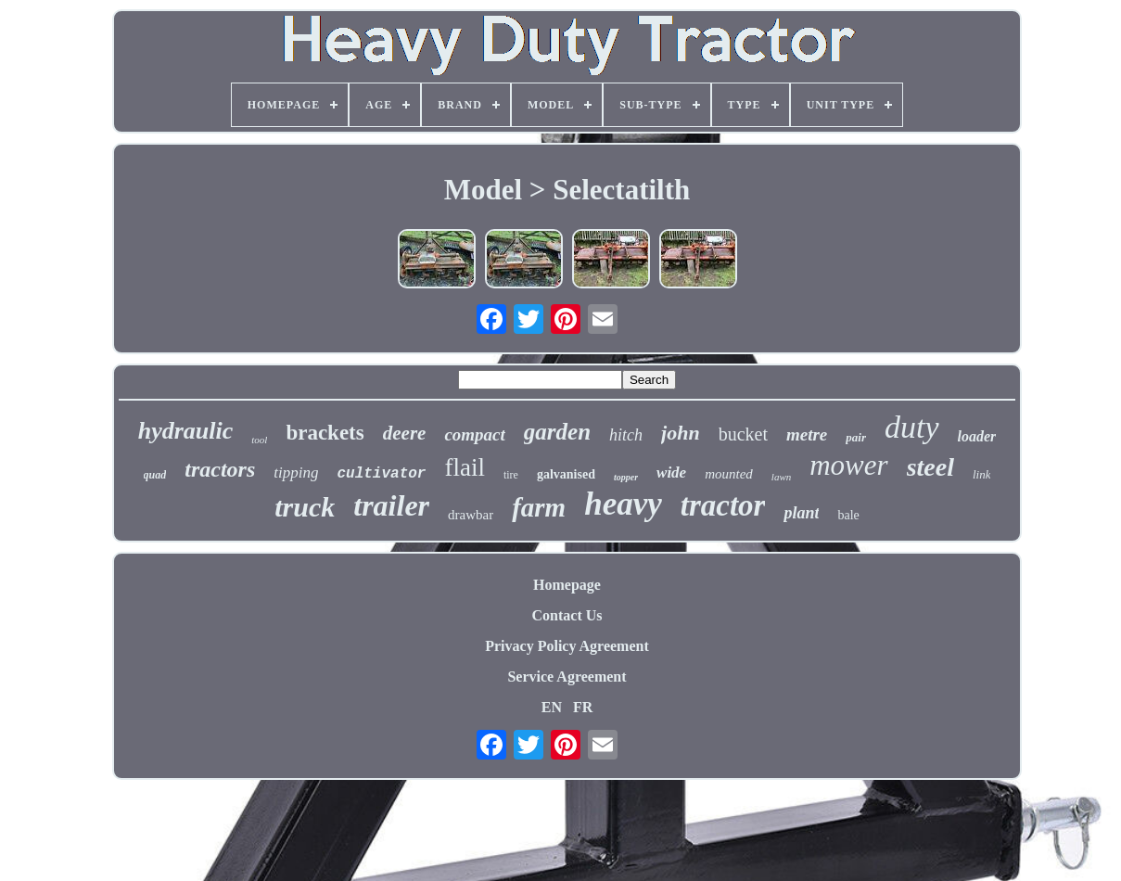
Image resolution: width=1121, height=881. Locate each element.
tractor (723, 505)
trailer (391, 505)
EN (551, 707)
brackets (324, 432)
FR (582, 707)
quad (155, 474)
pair (856, 437)
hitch (626, 435)
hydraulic (186, 430)
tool (259, 439)
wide (671, 472)
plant (801, 513)
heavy (623, 504)
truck (304, 507)
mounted (729, 473)
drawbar (470, 514)
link (982, 474)
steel (930, 467)
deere (405, 433)
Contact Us (567, 615)
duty (912, 427)
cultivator (381, 474)
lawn (781, 476)
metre (806, 434)
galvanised (566, 474)
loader (977, 436)
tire (510, 474)
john (680, 432)
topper (626, 477)
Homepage (567, 585)
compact (474, 434)
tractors (220, 469)
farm (539, 507)
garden (557, 431)
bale (848, 515)
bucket (743, 434)
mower (848, 465)
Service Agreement (566, 676)
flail (464, 467)
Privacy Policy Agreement (567, 646)
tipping (296, 472)
